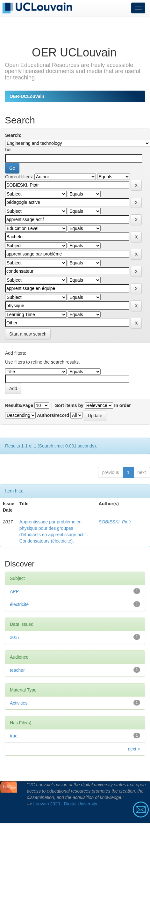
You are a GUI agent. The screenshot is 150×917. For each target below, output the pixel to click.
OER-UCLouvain (27, 96)
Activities (18, 703)
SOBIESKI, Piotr (115, 521)
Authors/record (53, 415)
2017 (15, 637)
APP (14, 591)
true (14, 735)
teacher (17, 670)
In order (122, 405)
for (8, 149)
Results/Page (19, 405)
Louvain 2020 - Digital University (65, 803)
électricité (19, 604)
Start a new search (27, 333)
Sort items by (69, 405)
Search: (13, 135)
